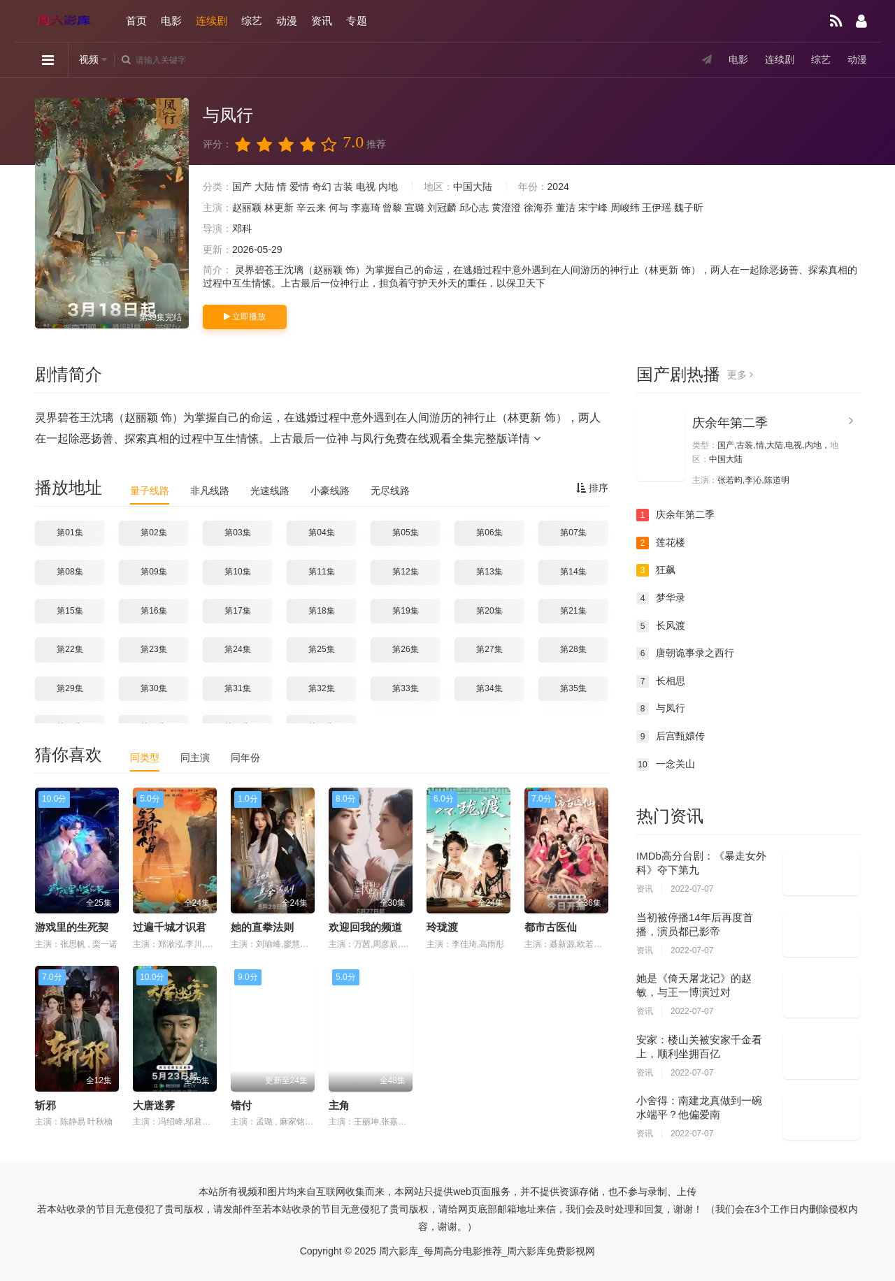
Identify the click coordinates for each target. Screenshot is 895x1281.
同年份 (245, 757)
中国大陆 (472, 186)
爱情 (299, 186)
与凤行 (660, 708)
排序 (592, 487)
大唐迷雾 (154, 1105)
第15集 (70, 611)
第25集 (321, 649)
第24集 (237, 649)
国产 (242, 186)
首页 (136, 21)
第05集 (405, 532)
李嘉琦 (365, 207)
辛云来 (311, 207)
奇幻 (321, 186)
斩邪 (45, 1105)
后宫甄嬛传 (670, 736)
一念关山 (665, 764)
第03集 (237, 532)
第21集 (573, 611)
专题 (356, 21)
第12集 (405, 572)
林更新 (279, 207)
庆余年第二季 (730, 423)
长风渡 (660, 626)
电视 (365, 186)
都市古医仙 (550, 927)
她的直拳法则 (262, 927)
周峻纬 (625, 207)
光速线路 (269, 490)
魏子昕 (688, 207)
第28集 (573, 649)
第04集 (321, 532)
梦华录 (660, 598)
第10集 (237, 572)
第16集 (153, 611)
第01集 (70, 532)
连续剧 (211, 21)
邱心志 (474, 207)
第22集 (70, 649)
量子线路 (149, 490)
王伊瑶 (656, 207)
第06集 (489, 532)
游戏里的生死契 (71, 927)
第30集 (153, 688)
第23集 (153, 649)
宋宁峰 (593, 207)
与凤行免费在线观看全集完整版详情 (445, 438)
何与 (338, 207)
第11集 (321, 572)
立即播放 (245, 316)
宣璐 (414, 207)
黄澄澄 (506, 207)
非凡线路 (209, 490)
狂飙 (655, 570)
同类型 (144, 757)
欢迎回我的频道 (365, 927)
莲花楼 (660, 543)
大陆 (264, 186)
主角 (339, 1105)
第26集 (405, 649)
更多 (740, 374)
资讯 (321, 21)
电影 (171, 21)
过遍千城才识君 (169, 927)
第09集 (153, 572)
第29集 (70, 688)
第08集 (70, 572)
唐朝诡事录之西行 (685, 653)
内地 (388, 186)
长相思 (660, 681)
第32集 (321, 688)
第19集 (405, 611)
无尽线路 (390, 490)
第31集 (237, 688)
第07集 (573, 532)
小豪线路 (330, 490)
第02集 (153, 532)
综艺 (251, 21)
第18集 (321, 611)
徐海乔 (538, 207)
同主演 (195, 757)
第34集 (489, 688)
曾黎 (392, 207)
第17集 (237, 611)
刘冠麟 (442, 207)
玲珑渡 (442, 927)
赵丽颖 (247, 207)
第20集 (489, 611)
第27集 (489, 649)
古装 (343, 186)
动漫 (286, 21)
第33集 (405, 688)
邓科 (242, 228)
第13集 (489, 572)
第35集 (573, 688)
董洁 (565, 207)
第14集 (573, 572)
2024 (558, 186)
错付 (241, 1105)
